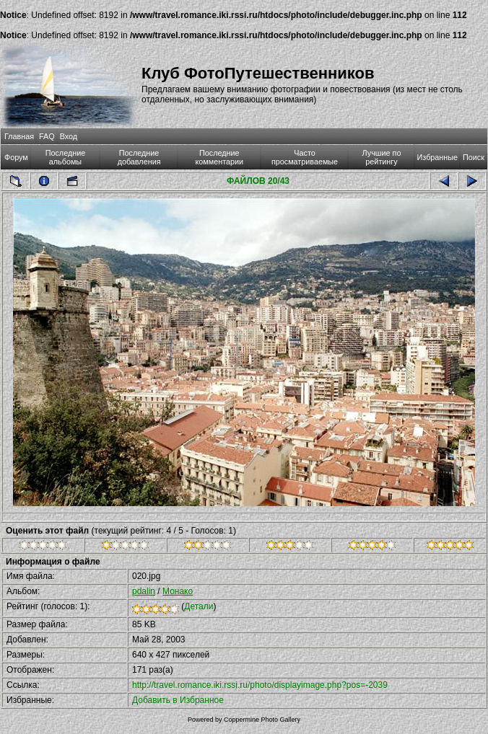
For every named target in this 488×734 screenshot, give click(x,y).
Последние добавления (139, 157)
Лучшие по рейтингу (381, 157)
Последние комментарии (219, 157)
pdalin (143, 591)
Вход (68, 136)
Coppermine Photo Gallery (262, 719)
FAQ (47, 136)
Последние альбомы (65, 157)
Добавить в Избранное (178, 700)
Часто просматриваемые (304, 157)
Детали (198, 606)
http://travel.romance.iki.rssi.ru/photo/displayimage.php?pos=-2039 (260, 685)
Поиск (473, 157)
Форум (16, 157)
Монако (177, 591)
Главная (19, 136)
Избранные (437, 157)
